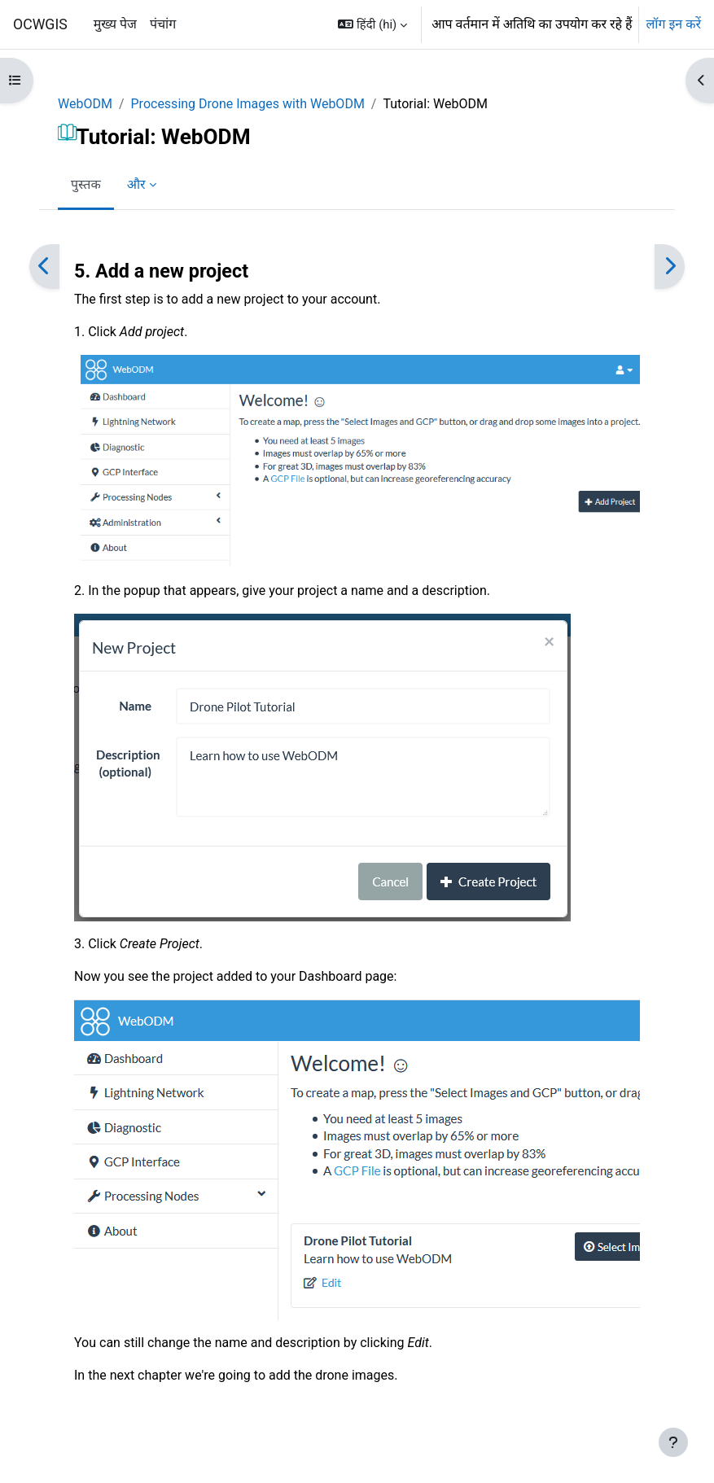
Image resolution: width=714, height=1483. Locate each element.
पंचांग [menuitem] (163, 24)
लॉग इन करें (673, 24)
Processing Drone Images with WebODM (248, 104)
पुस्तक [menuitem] (86, 184)
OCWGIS (40, 24)
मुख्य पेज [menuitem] (115, 24)
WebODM (85, 104)
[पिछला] (44, 266)
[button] (372, 24)
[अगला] (670, 266)
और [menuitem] (136, 184)
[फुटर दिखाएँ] (673, 1442)
